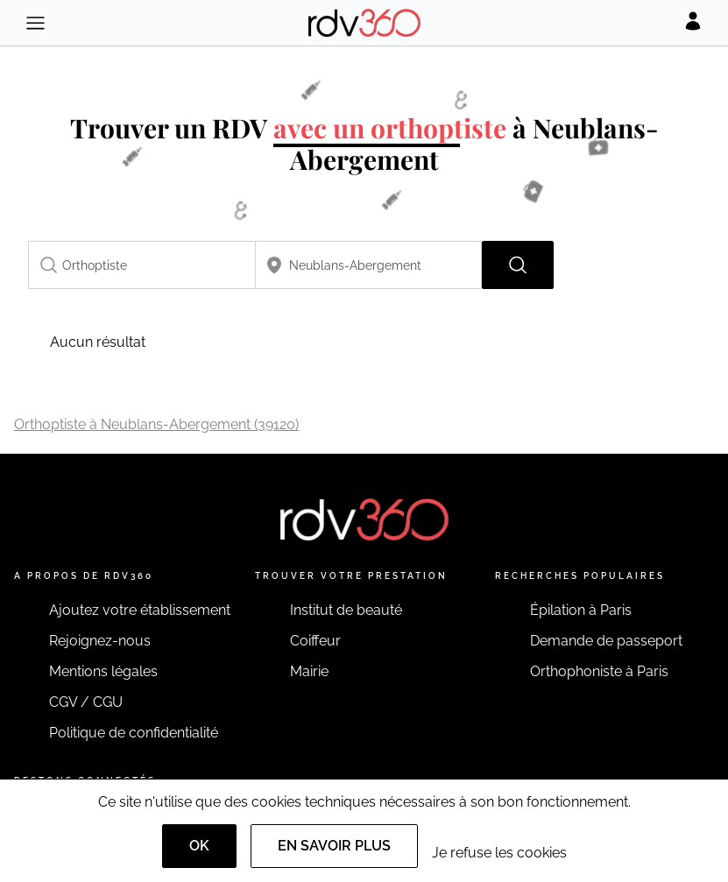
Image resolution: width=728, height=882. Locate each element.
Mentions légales (103, 671)
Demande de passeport (606, 640)
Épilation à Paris (581, 610)
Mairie (309, 671)
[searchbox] (142, 265)
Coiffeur (315, 640)
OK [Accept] (199, 845)
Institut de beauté (346, 610)
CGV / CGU (86, 702)
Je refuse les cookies (499, 852)
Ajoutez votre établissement (139, 610)
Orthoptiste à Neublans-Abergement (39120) (156, 424)
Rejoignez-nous (100, 640)
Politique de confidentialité (133, 732)
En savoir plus (334, 845)
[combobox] (142, 265)
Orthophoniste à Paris (599, 671)
